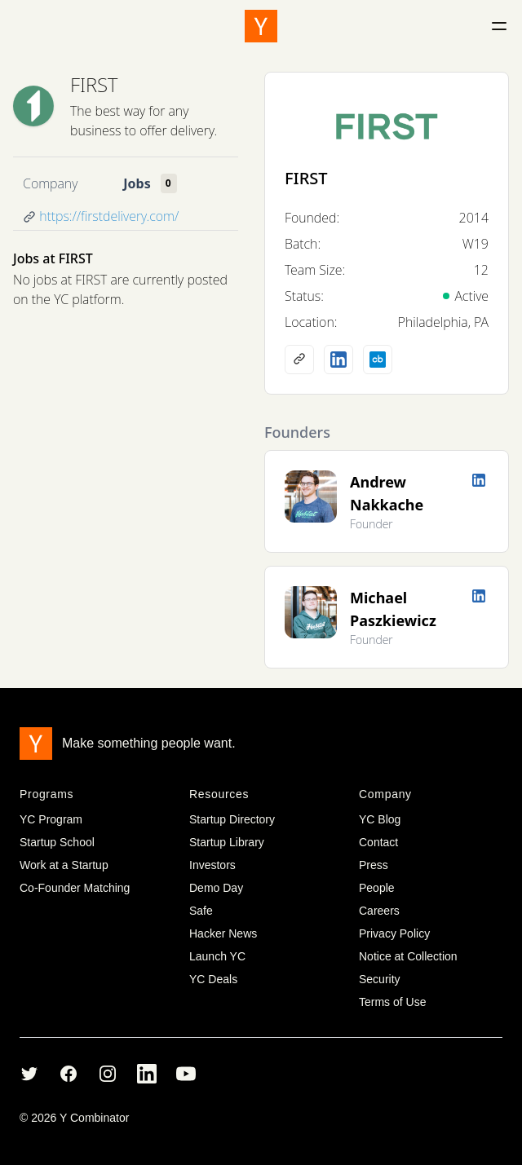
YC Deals (213, 979)
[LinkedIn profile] (338, 359)
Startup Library (226, 842)
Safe (201, 910)
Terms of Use (392, 1001)
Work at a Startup (64, 865)
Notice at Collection (408, 956)
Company (50, 183)
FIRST (93, 84)
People (377, 887)
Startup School (57, 842)
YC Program (51, 819)
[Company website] (299, 359)
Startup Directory (232, 819)
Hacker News (223, 933)
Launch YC (217, 956)
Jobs (136, 183)
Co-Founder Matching (75, 887)
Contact (378, 842)
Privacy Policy (394, 933)
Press (373, 865)
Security (379, 979)
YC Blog (379, 819)
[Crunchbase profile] (377, 359)
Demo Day (216, 887)
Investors (212, 865)
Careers (379, 910)
